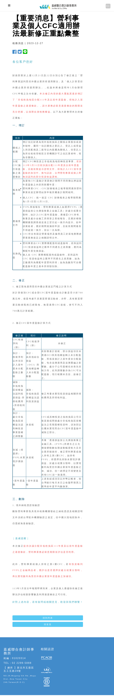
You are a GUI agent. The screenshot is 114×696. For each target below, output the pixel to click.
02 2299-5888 (22, 663)
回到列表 (48, 618)
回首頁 (48, 624)
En (108, 6)
